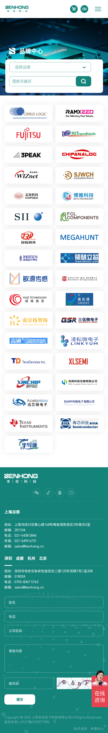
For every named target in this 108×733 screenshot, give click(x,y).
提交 (19, 699)
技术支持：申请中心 (89, 728)
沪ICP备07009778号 (35, 722)
